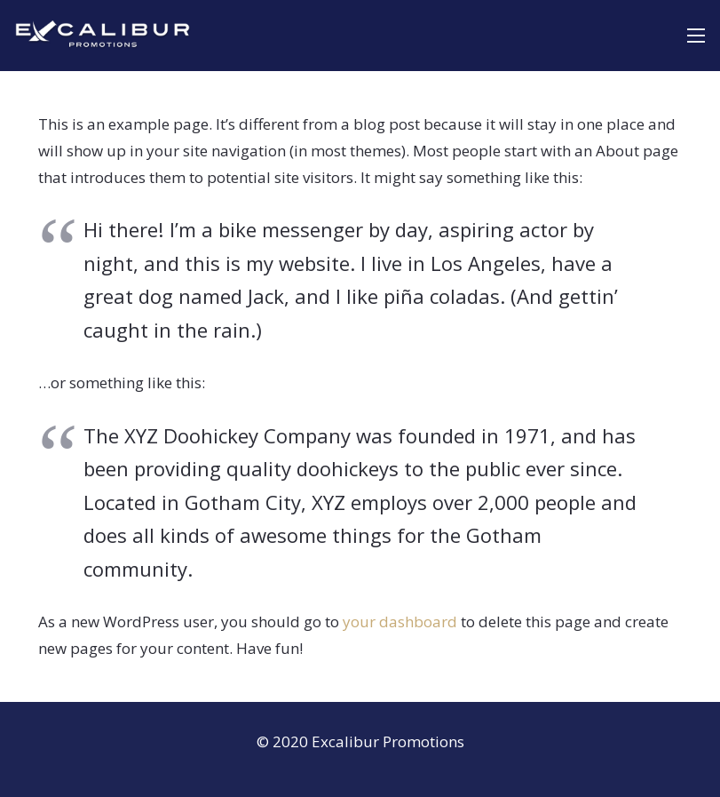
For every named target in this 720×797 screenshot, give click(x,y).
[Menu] (695, 35)
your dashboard (400, 621)
